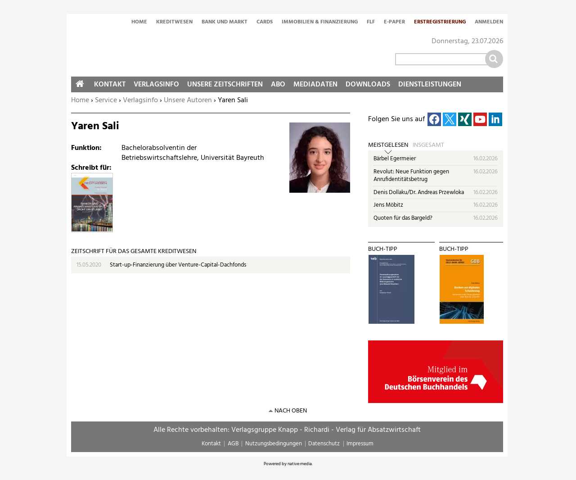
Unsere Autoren (188, 100)
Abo (278, 85)
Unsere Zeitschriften (225, 85)
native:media (300, 463)
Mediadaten (315, 85)
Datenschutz (324, 444)
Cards (264, 22)
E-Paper (394, 22)
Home (139, 22)
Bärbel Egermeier (395, 158)
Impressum (360, 444)
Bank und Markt (225, 22)
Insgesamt (428, 145)
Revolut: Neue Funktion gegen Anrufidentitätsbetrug (411, 176)
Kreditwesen (174, 22)
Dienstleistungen (429, 85)
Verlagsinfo (140, 100)
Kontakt (110, 85)
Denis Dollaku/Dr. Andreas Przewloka (419, 192)
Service (106, 100)
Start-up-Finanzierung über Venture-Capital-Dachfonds (178, 265)
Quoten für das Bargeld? (403, 218)
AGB (233, 444)
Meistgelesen (388, 145)
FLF (371, 22)
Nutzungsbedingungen (273, 444)
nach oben (290, 411)
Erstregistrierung (440, 22)
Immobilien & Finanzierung (320, 22)
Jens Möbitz (388, 205)
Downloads (368, 85)
